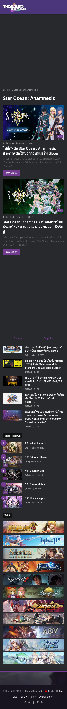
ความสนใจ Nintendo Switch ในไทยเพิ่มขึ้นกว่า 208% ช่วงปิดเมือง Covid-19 (44, 398)
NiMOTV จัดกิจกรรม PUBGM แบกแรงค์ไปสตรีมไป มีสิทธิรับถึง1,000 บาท (43, 381)
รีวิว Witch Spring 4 (35, 443)
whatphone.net (46, 696)
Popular (48, 338)
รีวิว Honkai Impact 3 (36, 498)
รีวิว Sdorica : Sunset (36, 457)
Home (7, 89)
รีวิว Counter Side (34, 470)
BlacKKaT (8, 143)
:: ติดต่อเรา (23, 696)
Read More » (11, 173)
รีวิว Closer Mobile (35, 484)
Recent (18, 338)
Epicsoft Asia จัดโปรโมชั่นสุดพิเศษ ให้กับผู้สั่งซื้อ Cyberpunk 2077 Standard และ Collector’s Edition (44, 364)
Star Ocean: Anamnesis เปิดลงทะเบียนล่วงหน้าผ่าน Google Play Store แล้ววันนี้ (33, 227)
